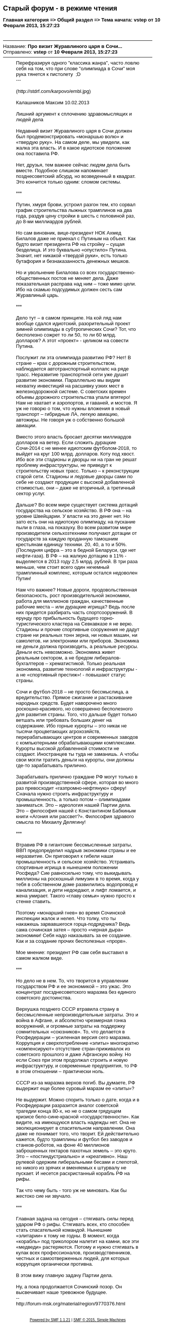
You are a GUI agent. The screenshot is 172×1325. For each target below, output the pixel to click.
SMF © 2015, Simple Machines (99, 1320)
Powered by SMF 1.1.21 (50, 1320)
